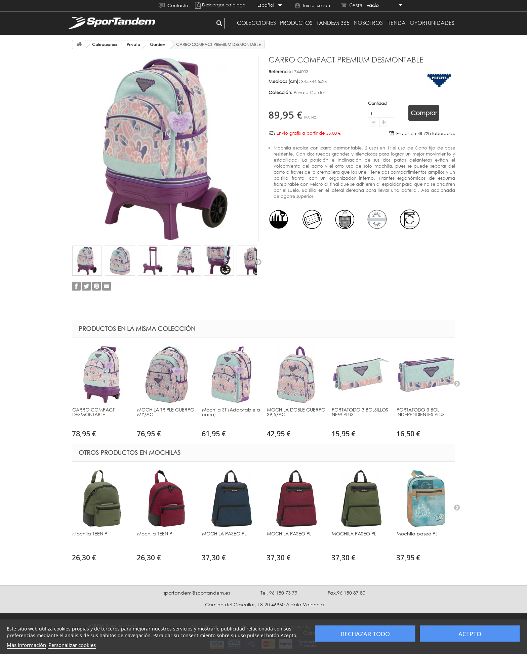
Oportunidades (432, 22)
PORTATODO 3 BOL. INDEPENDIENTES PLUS (421, 412)
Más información (26, 645)
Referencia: (281, 71)
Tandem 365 (333, 22)
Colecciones (256, 22)
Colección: (280, 92)
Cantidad (338, 103)
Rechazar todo (365, 634)
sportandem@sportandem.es (196, 593)
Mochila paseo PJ (417, 533)
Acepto (469, 634)
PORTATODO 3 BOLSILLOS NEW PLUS (360, 412)
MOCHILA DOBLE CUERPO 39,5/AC (296, 412)
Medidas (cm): (284, 81)
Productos (296, 22)
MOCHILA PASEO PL (224, 533)
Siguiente (258, 261)
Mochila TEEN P (89, 533)
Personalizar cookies (72, 645)
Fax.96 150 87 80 (346, 593)
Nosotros (368, 22)
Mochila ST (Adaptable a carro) (231, 412)
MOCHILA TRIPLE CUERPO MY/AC (165, 412)
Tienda (396, 22)
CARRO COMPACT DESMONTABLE (93, 412)
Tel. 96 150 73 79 (278, 593)
